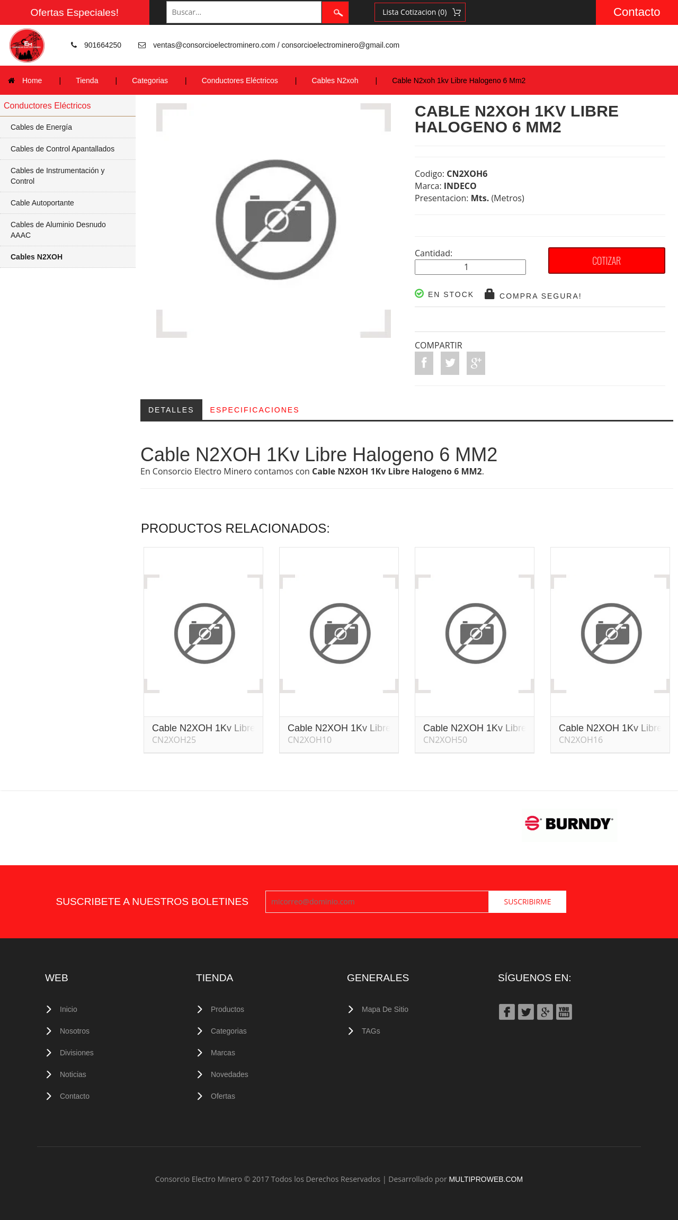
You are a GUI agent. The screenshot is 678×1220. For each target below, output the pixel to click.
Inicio (68, 1009)
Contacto (637, 12)
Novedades (229, 1074)
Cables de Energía (41, 127)
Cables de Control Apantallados (62, 149)
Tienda (87, 80)
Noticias (73, 1074)
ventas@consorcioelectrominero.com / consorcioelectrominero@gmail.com (276, 45)
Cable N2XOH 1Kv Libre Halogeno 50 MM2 (515, 729)
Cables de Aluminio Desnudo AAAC (58, 229)
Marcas (223, 1052)
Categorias (150, 80)
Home (32, 80)
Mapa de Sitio (385, 1009)
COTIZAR (606, 260)
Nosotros (75, 1031)
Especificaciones (255, 410)
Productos (227, 1009)
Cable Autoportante (42, 203)
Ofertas (223, 1096)
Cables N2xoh (335, 80)
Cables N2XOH (37, 257)
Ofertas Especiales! (75, 12)
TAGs (371, 1031)
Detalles (171, 410)
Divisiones (77, 1052)
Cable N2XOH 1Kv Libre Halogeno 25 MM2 (244, 729)
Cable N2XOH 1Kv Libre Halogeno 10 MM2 (379, 729)
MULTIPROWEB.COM (486, 1179)
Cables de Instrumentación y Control (57, 175)
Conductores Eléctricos (240, 80)
